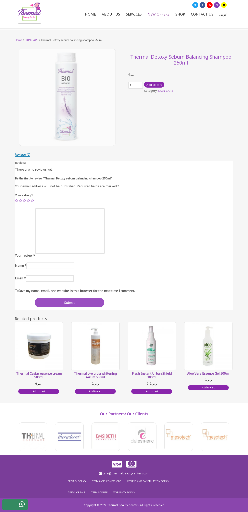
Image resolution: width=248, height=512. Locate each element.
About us (111, 14)
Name (20, 265)
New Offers (158, 14)
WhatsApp (19, 505)
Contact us (202, 14)
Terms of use (99, 492)
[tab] (22, 155)
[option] (67, 97)
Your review (25, 255)
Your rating (24, 195)
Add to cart (154, 85)
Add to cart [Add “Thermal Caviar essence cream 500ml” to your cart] (38, 391)
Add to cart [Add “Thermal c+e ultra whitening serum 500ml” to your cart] (95, 391)
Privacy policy (77, 481)
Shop (180, 14)
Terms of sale (76, 492)
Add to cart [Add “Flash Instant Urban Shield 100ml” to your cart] (151, 391)
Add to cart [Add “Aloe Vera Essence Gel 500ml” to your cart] (208, 387)
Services (134, 14)
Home (90, 14)
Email (20, 278)
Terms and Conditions (106, 481)
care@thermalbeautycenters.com (124, 473)
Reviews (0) (22, 154)
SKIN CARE (31, 40)
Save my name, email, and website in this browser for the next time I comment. (76, 291)
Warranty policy (124, 492)
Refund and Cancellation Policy (148, 481)
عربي (223, 14)
